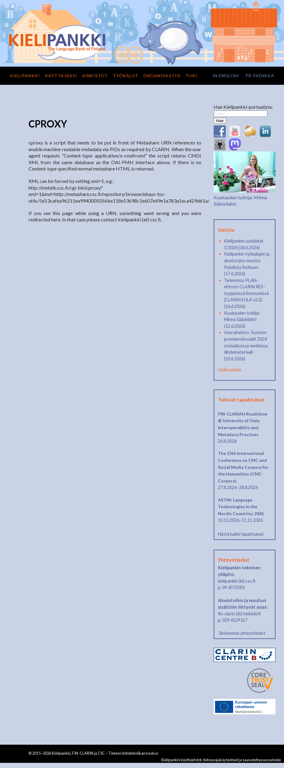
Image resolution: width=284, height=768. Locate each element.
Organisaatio (162, 75)
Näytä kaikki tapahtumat (241, 534)
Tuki (191, 75)
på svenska (260, 75)
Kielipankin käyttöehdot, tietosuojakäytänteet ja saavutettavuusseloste (221, 759)
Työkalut (126, 75)
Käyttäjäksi (61, 75)
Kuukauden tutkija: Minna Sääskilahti (245, 197)
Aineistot (95, 75)
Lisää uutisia (229, 369)
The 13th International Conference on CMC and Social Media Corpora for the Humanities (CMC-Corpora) (243, 467)
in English (225, 75)
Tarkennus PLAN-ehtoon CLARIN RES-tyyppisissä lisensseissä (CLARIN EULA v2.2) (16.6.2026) (246, 293)
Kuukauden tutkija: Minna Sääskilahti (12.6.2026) (242, 319)
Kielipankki (25, 75)
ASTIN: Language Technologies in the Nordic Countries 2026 (241, 506)
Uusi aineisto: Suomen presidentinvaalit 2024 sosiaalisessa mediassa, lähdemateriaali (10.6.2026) (246, 345)
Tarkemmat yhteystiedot (242, 633)
